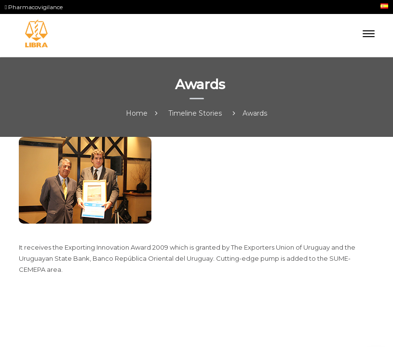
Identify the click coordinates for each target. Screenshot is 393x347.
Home (137, 113)
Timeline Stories (195, 113)
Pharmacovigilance (34, 7)
